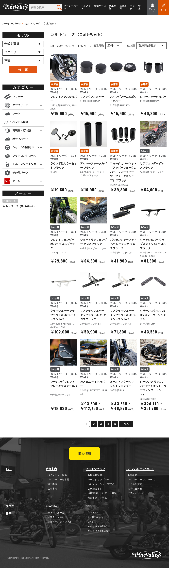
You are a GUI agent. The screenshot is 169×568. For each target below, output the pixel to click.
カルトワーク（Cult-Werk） (42, 23)
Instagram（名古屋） (99, 530)
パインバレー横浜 (57, 475)
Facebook (93, 512)
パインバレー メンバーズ (141, 479)
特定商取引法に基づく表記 (102, 493)
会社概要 (132, 475)
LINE (90, 521)
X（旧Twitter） (96, 517)
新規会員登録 (95, 475)
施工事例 (112, 7)
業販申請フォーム (97, 497)
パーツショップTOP (99, 479)
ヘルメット (86, 7)
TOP (9, 468)
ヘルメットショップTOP (101, 484)
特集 (139, 7)
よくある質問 (135, 484)
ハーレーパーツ (71, 7)
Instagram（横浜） (98, 526)
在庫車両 (123, 7)
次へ (126, 424)
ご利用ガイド (95, 488)
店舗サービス (100, 7)
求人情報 (84, 453)
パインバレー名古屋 (58, 479)
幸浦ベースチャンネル (60, 521)
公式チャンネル (56, 517)
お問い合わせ (135, 488)
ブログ (132, 7)
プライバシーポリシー (140, 493)
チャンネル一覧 (56, 512)
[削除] (10, 200)
